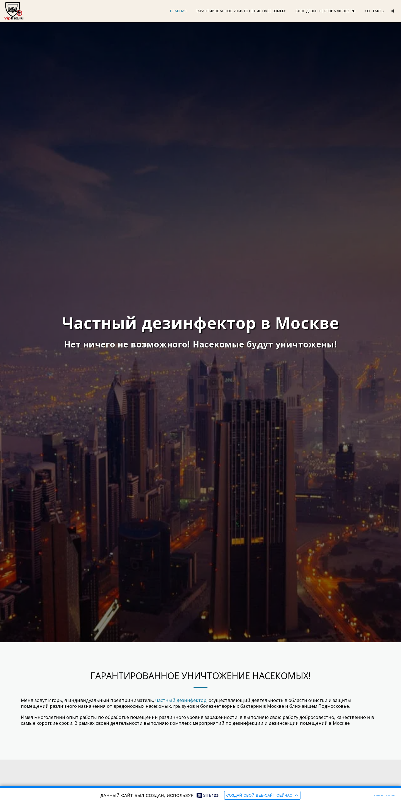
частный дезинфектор (180, 700)
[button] (393, 11)
